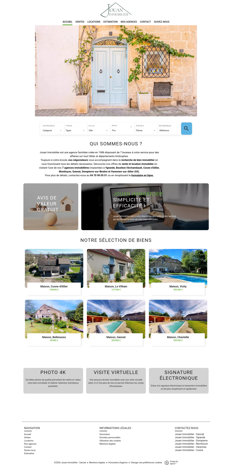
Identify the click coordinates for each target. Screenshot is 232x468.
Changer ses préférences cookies (146, 462)
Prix (114, 130)
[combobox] (52, 130)
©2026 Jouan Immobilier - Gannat (70, 462)
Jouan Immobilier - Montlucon (191, 443)
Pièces (140, 126)
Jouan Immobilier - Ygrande (190, 437)
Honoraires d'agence (118, 462)
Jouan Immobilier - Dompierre (191, 440)
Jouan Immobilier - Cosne (189, 450)
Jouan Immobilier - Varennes (190, 447)
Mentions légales (97, 462)
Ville (92, 126)
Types (69, 126)
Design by (170, 462)
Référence (165, 126)
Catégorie (49, 126)
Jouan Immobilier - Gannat (189, 434)
